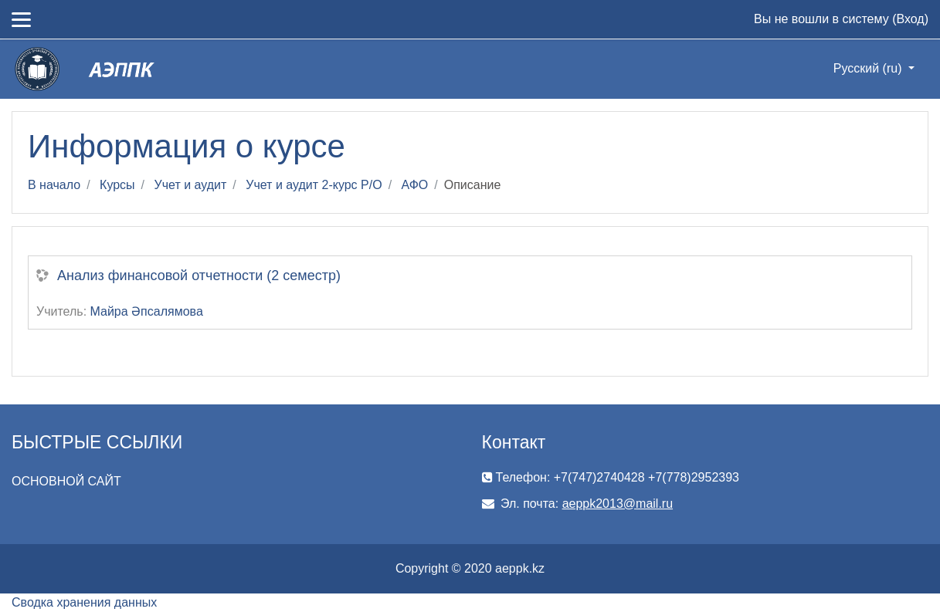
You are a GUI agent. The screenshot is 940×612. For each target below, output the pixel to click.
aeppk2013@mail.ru (617, 503)
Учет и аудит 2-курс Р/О (314, 184)
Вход (910, 18)
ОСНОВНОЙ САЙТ (66, 481)
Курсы (117, 184)
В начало (54, 184)
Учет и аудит (190, 184)
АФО (415, 184)
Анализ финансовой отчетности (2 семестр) (199, 275)
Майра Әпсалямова (146, 311)
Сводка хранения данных (84, 602)
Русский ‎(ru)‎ (869, 68)
